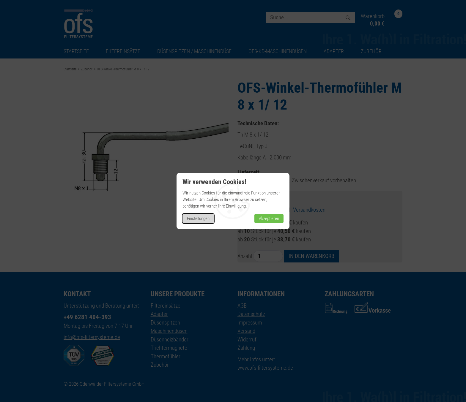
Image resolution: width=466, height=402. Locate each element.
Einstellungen (198, 218)
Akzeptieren (269, 218)
